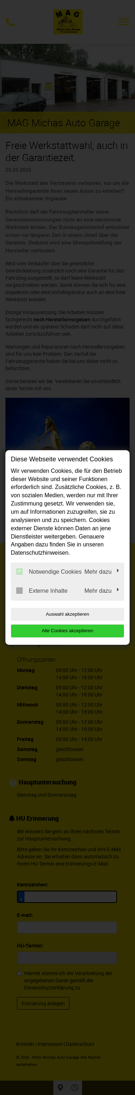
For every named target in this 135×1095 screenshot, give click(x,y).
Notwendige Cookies (49, 571)
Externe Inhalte (42, 590)
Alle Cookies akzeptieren (67, 630)
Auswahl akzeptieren (67, 614)
